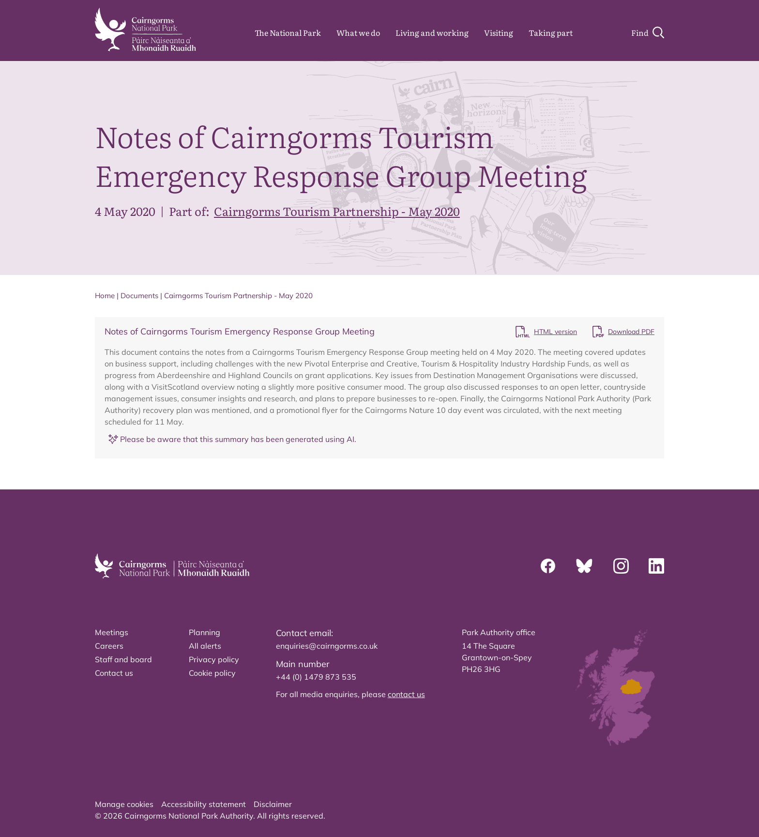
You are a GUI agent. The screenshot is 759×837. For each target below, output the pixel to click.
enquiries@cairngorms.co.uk (327, 646)
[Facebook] (548, 566)
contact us (406, 694)
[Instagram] (621, 566)
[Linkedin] (656, 566)
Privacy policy (214, 659)
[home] (145, 29)
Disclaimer (273, 804)
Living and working (432, 32)
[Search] (647, 32)
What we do (358, 32)
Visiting (498, 32)
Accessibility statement (203, 804)
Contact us (114, 673)
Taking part (551, 32)
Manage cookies (124, 804)
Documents (139, 295)
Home (105, 295)
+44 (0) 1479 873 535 (316, 677)
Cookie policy (212, 673)
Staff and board (123, 659)
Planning (204, 632)
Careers (109, 646)
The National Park (288, 32)
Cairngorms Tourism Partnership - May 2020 (337, 210)
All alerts (205, 646)
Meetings (111, 632)
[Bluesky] (584, 566)
